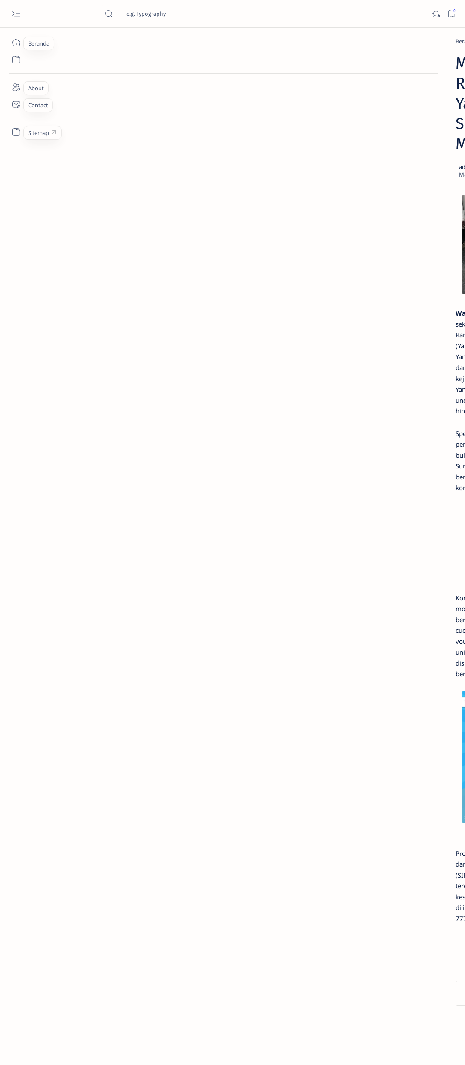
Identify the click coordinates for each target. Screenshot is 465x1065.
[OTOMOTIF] (371, 533)
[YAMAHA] (83, 41)
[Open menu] (16, 13)
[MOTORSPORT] (371, 597)
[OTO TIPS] (429, 533)
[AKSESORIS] (371, 554)
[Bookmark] (451, 13)
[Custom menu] (16, 132)
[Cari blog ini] (168, 14)
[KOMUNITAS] (429, 554)
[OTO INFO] (371, 575)
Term (351, 626)
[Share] (313, 107)
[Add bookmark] (289, 107)
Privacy (409, 626)
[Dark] (435, 13)
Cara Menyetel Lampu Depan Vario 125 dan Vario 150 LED (403, 238)
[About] (16, 87)
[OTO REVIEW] (429, 597)
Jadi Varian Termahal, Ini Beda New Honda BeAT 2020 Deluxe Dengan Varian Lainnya (405, 149)
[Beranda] (16, 42)
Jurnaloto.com (80, 1048)
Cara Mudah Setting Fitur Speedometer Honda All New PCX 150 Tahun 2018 (403, 476)
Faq (431, 626)
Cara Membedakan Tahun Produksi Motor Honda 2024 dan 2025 (402, 196)
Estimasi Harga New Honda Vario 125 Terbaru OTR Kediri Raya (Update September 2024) (406, 79)
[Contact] (16, 104)
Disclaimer (379, 626)
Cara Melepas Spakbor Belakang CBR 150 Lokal (395, 434)
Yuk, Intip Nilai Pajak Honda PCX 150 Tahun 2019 (402, 275)
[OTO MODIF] (429, 575)
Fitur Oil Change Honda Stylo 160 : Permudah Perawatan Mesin (404, 354)
